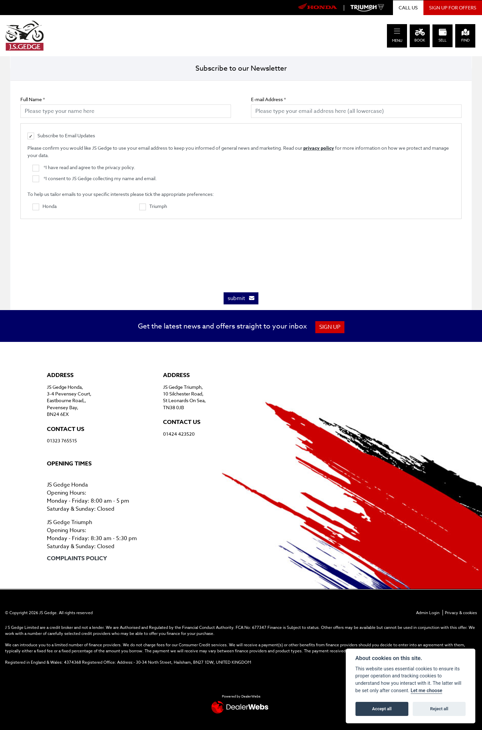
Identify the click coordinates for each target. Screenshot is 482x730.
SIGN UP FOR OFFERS (452, 7)
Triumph (153, 206)
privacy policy (318, 148)
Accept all (382, 708)
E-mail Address (268, 99)
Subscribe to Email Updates (61, 136)
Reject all (439, 708)
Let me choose (427, 691)
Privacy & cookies (461, 612)
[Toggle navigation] (397, 31)
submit (241, 298)
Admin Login (427, 612)
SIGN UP (330, 327)
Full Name (32, 99)
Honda (44, 206)
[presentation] (241, 252)
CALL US (408, 7)
